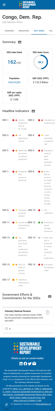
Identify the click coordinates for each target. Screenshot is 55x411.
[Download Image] (20, 42)
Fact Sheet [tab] (39, 31)
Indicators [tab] (23, 31)
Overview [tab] (9, 31)
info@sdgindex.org (43, 404)
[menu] (4, 5)
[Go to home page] (27, 4)
